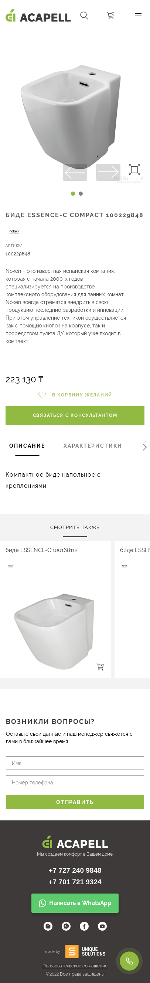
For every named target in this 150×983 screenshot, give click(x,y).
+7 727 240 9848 (74, 870)
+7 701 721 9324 (74, 882)
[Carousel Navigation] (75, 34)
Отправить (74, 802)
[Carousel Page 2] (81, 194)
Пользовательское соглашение (75, 966)
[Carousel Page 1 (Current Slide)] (73, 194)
